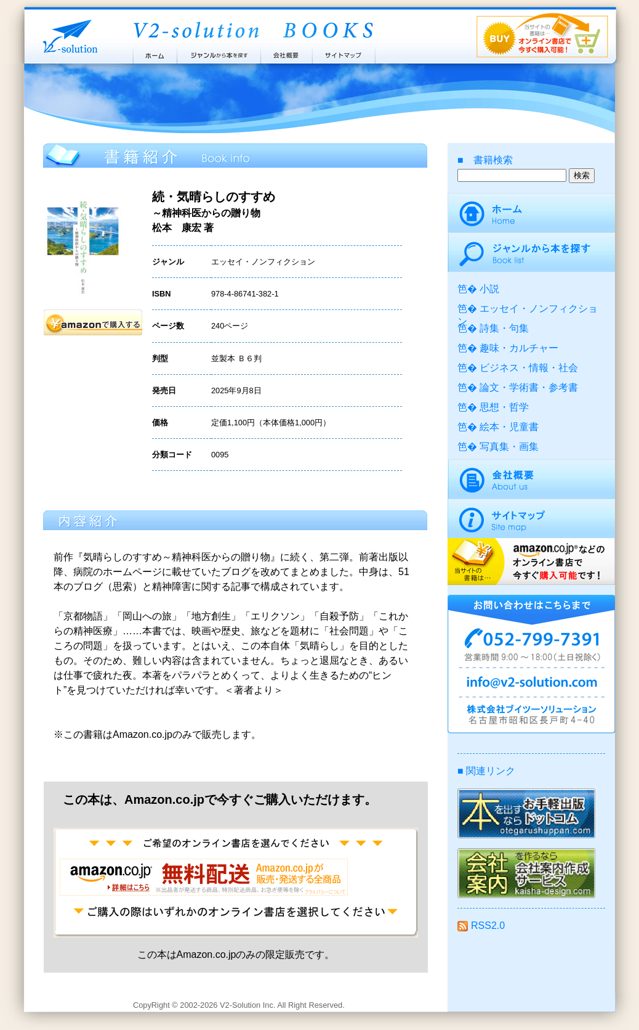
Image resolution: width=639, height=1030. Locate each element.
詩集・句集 (504, 328)
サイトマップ (344, 52)
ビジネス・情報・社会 (529, 367)
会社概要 (286, 52)
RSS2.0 (481, 925)
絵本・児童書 (509, 427)
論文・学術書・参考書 (529, 387)
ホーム (154, 52)
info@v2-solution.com (531, 684)
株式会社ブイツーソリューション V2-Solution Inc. (67, 35)
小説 (489, 289)
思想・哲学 (504, 407)
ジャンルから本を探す (218, 52)
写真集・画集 (509, 446)
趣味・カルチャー (519, 348)
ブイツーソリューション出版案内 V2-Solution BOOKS (252, 30)
